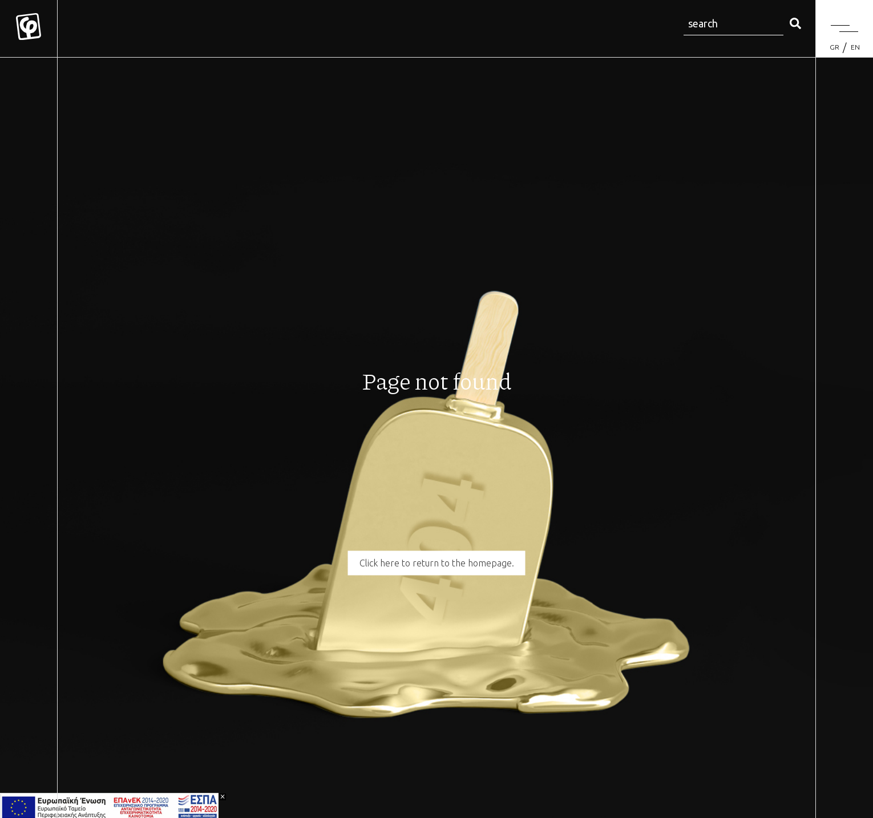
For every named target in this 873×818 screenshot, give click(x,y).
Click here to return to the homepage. (436, 563)
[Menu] (844, 28)
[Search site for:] (733, 24)
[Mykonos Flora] (28, 28)
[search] (795, 24)
